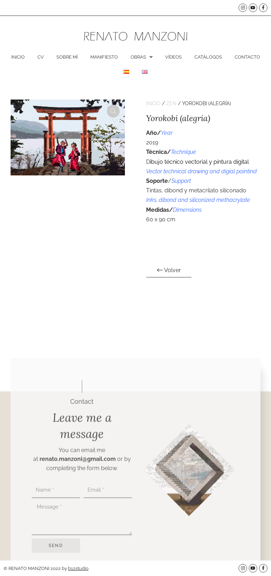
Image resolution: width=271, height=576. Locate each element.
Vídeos (173, 57)
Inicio (18, 57)
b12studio (78, 568)
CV (40, 57)
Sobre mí (67, 57)
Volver (169, 270)
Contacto (247, 57)
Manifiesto (104, 57)
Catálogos (208, 57)
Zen (171, 103)
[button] (113, 111)
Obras (141, 57)
